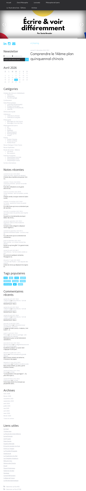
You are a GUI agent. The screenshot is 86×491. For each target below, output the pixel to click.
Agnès (5, 354)
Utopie (9, 135)
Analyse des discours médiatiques (14, 93)
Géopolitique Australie (14, 157)
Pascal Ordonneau (9, 468)
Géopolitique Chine (13, 159)
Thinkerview (7, 431)
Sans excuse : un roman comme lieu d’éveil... (15, 243)
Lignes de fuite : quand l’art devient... (15, 175)
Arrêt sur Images (9, 449)
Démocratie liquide (9, 112)
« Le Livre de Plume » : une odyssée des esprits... (16, 262)
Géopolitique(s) (12, 132)
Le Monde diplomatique (11, 480)
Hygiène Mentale (9, 444)
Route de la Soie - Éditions (12, 150)
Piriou (5, 335)
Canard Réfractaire (9, 476)
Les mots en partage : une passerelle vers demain (15, 335)
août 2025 (7, 403)
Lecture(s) (37, 3)
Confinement (8, 100)
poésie (20, 284)
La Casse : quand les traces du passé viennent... (15, 204)
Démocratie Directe (10, 463)
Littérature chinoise (13, 116)
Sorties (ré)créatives (10, 163)
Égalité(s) (10, 130)
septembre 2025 (9, 401)
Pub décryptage (12, 98)
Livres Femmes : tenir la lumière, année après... (16, 194)
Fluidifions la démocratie (21, 364)
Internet (9, 109)
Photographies (12, 133)
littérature (7, 281)
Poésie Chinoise (12, 139)
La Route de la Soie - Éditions (16, 8)
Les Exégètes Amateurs (11, 458)
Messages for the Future (15, 121)
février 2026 (7, 396)
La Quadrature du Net (10, 456)
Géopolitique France (13, 160)
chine (16, 278)
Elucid (5, 466)
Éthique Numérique (13, 106)
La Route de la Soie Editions (12, 434)
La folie (12, 372)
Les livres (10, 151)
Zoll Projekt (7, 439)
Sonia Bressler (8, 436)
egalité (23, 278)
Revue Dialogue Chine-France (13, 145)
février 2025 (7, 416)
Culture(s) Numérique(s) (14, 104)
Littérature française (13, 117)
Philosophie (7, 120)
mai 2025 (6, 408)
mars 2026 (7, 393)
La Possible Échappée (10, 451)
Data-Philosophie (22, 3)
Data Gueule (7, 441)
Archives (34, 8)
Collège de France (9, 478)
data (11, 278)
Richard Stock (8, 325)
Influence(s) (10, 96)
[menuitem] (9, 2)
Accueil (8, 3)
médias (22, 281)
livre (5, 278)
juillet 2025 (7, 406)
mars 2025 (7, 413)
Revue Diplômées (9, 147)
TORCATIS (7, 300)
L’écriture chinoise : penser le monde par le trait (15, 184)
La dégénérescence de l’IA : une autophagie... (16, 345)
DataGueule (7, 453)
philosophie (7, 284)
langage (15, 281)
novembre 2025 (8, 398)
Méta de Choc (8, 461)
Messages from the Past (15, 123)
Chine (9, 129)
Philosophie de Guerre (53, 3)
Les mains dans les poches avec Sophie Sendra (16, 213)
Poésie (6, 138)
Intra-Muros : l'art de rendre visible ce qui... (15, 252)
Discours (10, 95)
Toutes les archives (9, 418)
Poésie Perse (11, 142)
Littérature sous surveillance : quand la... (14, 326)
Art (8, 127)
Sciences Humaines (10, 155)
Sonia (5, 372)
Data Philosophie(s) (10, 103)
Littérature (7, 114)
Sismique (6, 473)
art (15, 284)
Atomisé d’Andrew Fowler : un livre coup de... (16, 233)
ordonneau (7, 364)
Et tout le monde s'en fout (12, 446)
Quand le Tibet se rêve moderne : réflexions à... (14, 223)
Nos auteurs (11, 153)
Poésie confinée (12, 141)
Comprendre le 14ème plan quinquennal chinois (52, 56)
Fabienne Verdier (9, 471)
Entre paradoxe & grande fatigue (15, 355)
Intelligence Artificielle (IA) (15, 107)
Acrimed (6, 429)
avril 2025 (7, 411)
